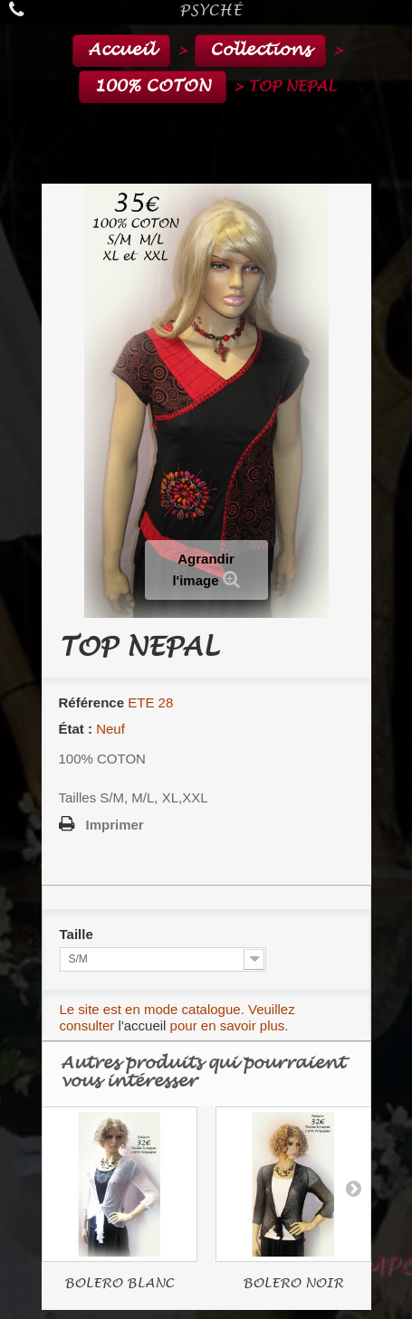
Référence (92, 702)
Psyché (211, 10)
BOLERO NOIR (293, 1283)
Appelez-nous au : (20, 9)
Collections (260, 50)
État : (76, 728)
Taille (78, 934)
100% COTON (152, 86)
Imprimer (115, 824)
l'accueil (143, 1025)
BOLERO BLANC (119, 1283)
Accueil (121, 50)
